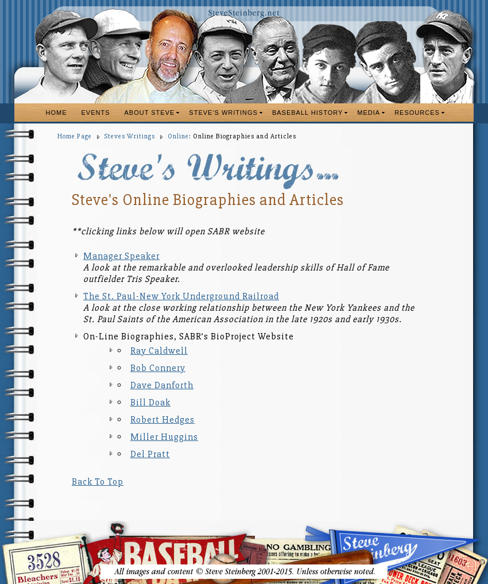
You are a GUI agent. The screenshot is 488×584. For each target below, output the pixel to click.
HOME (56, 112)
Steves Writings (129, 136)
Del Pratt (150, 454)
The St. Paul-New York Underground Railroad (181, 296)
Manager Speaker (121, 256)
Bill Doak (150, 402)
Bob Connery (157, 368)
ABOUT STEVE (150, 112)
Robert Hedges (162, 420)
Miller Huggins (164, 437)
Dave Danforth (161, 385)
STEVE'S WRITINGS (223, 112)
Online (178, 136)
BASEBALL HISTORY (307, 112)
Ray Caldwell (159, 351)
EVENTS (96, 112)
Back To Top (97, 482)
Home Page (74, 136)
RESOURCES (417, 112)
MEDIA (368, 112)
